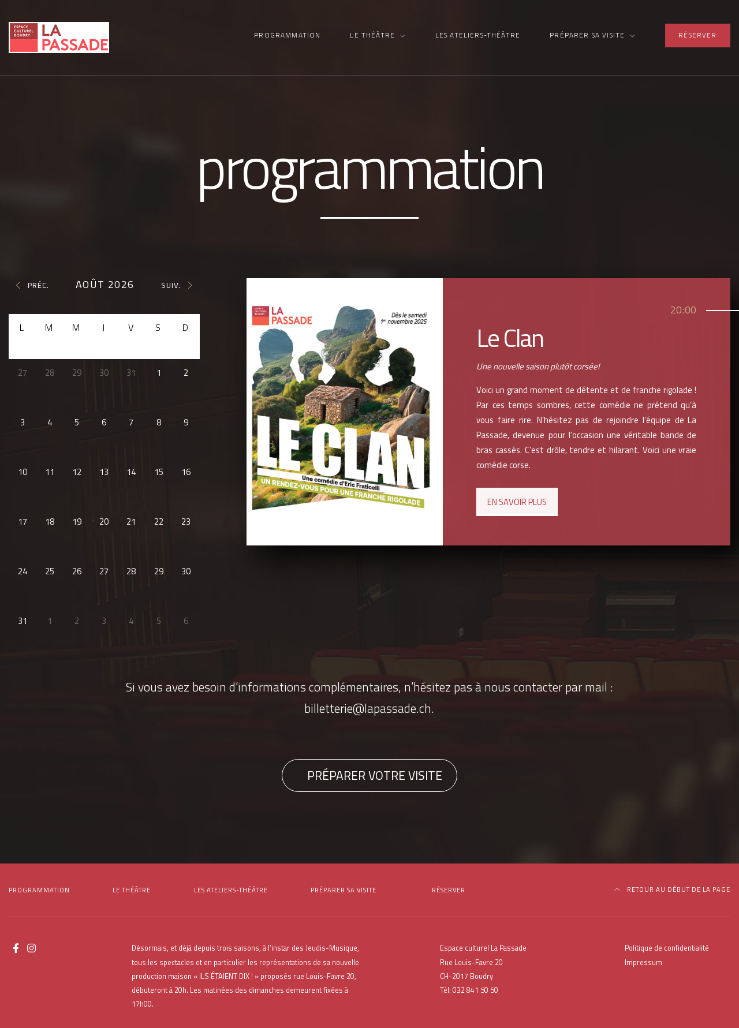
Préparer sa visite (587, 35)
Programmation (287, 35)
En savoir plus (517, 502)
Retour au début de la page (672, 889)
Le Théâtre (372, 35)
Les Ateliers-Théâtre (477, 35)
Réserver (697, 35)
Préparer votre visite (374, 775)
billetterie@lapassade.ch (367, 708)
